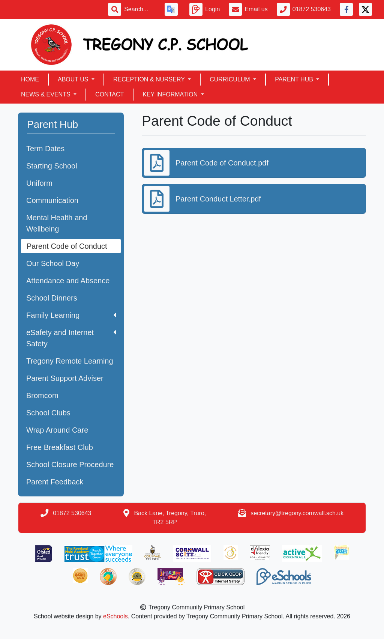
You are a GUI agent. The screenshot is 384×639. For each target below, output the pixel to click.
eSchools (115, 616)
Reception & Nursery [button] (149, 79)
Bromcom (42, 395)
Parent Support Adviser (65, 378)
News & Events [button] (46, 94)
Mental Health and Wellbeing (56, 223)
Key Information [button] (170, 94)
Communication (52, 200)
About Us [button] (74, 79)
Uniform (39, 183)
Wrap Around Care (57, 430)
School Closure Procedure (70, 464)
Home (30, 79)
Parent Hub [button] (295, 79)
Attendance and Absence (68, 281)
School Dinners (51, 298)
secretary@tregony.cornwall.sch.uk (297, 513)
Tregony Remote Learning (69, 361)
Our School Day (52, 263)
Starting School (51, 166)
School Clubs (48, 413)
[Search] (140, 9)
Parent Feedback (54, 482)
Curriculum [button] (231, 79)
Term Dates (45, 148)
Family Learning (71, 315)
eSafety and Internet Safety (71, 338)
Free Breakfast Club (59, 447)
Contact (109, 94)
